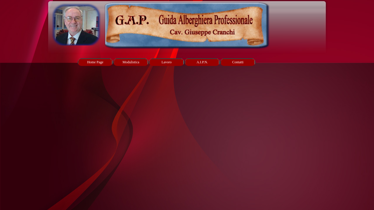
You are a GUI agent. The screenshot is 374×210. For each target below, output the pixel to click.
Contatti (238, 62)
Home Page (95, 62)
